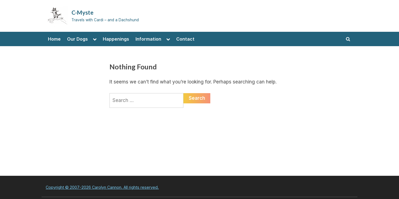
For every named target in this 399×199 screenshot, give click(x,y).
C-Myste (82, 12)
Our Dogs (77, 39)
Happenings (116, 39)
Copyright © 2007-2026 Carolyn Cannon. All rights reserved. (102, 187)
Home (54, 39)
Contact (185, 39)
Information (148, 39)
